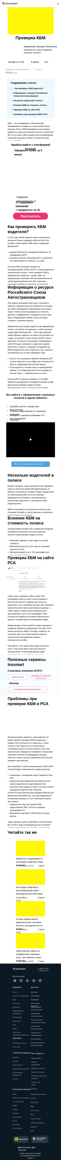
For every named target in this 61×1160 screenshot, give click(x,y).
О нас (15, 992)
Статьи (38, 69)
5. (12, 110)
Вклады (34, 1089)
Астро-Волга (17, 1117)
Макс (32, 1106)
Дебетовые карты (38, 1068)
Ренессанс (34, 1102)
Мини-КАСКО (18, 1065)
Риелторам (35, 996)
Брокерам (35, 1000)
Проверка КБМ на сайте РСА (27, 110)
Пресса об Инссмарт (21, 996)
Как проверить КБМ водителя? (29, 88)
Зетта (15, 1121)
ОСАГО (15, 1057)
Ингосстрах (34, 1110)
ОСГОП (15, 1079)
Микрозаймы (36, 1058)
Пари (15, 1094)
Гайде (15, 1105)
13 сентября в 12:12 (24, 866)
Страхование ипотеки (21, 1069)
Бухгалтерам (36, 1039)
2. (12, 93)
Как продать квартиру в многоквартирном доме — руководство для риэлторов (29, 890)
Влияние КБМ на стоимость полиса (30, 105)
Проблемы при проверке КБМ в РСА (30, 114)
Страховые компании (22, 1089)
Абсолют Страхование (21, 1098)
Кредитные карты (38, 1072)
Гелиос (15, 1109)
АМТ (32, 1131)
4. (12, 105)
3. (12, 101)
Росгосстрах (17, 1128)
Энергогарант (35, 1119)
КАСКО (15, 1061)
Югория (15, 1113)
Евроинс (33, 1127)
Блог (14, 1025)
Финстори (16, 1047)
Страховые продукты (22, 1053)
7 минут (41, 866)
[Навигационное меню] (58, 3)
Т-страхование (18, 1102)
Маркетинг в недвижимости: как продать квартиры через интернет (29, 861)
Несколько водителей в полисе (28, 101)
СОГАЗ (33, 1098)
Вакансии (16, 1007)
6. (12, 114)
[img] (30, 908)
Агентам (34, 992)
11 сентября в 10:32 (24, 961)
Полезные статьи (19, 1043)
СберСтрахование (37, 1123)
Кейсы (15, 1028)
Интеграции (17, 1017)
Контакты (16, 1003)
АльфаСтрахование (38, 1094)
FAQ (14, 1000)
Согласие (16, 1124)
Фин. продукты (37, 1053)
